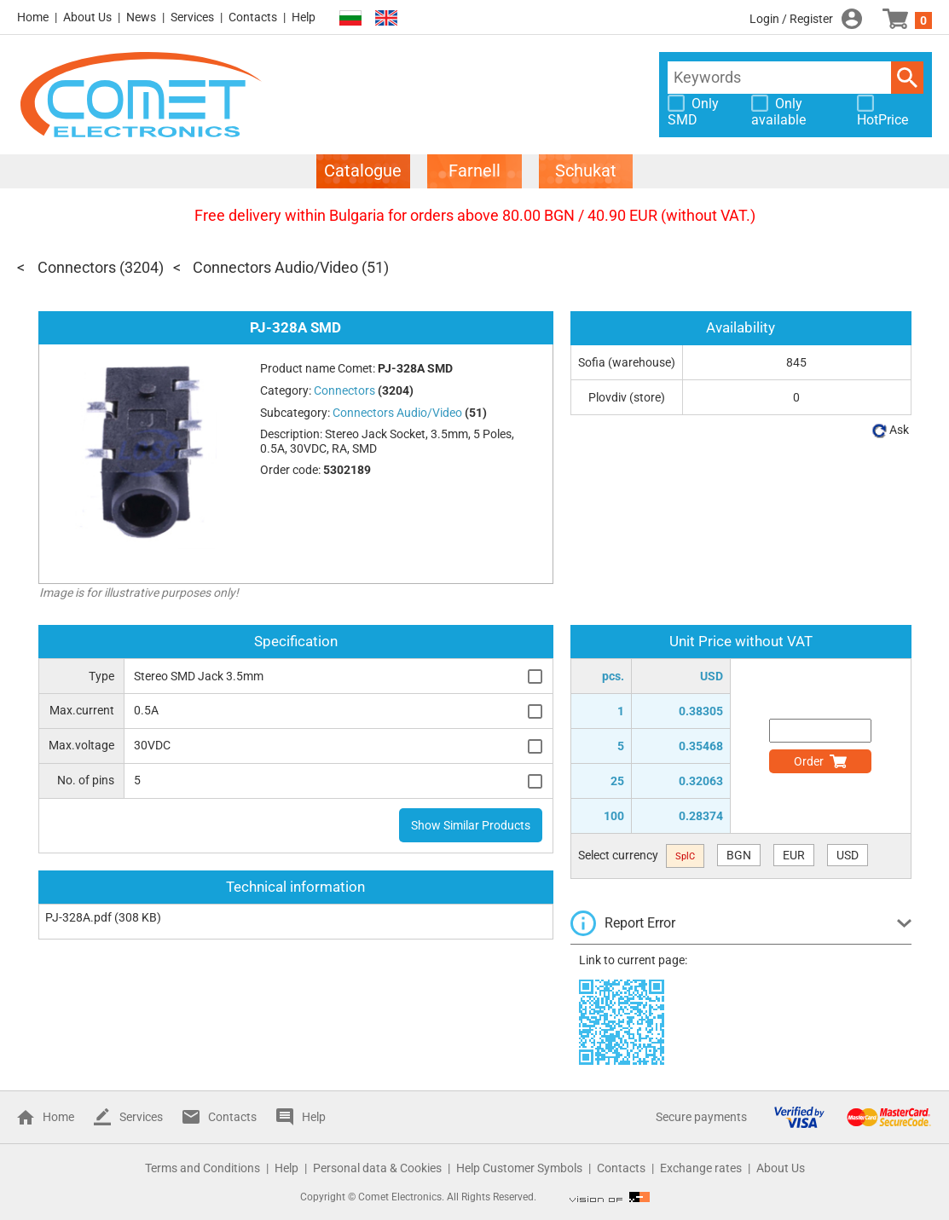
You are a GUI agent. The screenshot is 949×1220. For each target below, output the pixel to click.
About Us (87, 17)
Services (192, 17)
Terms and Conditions (202, 1168)
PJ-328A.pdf (78, 917)
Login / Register (791, 19)
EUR (794, 855)
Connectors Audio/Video (275, 267)
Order (809, 761)
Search (907, 77)
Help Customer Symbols (519, 1168)
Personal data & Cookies (377, 1168)
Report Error (640, 923)
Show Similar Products (470, 825)
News (141, 17)
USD (847, 855)
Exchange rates (701, 1168)
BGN (738, 855)
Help (303, 17)
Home (33, 17)
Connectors (77, 267)
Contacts (253, 17)
